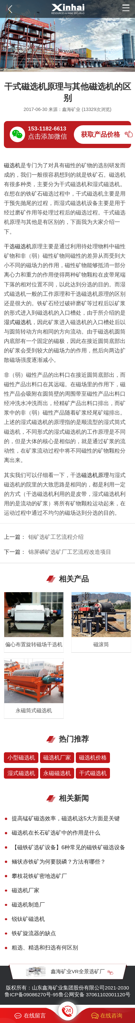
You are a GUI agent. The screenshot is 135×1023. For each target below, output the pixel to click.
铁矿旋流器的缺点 (34, 933)
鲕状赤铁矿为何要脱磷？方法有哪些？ (59, 862)
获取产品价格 (100, 134)
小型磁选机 (21, 758)
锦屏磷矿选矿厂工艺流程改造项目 (69, 552)
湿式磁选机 (18, 322)
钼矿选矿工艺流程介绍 (56, 537)
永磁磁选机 (57, 773)
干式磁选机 (93, 773)
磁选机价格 (93, 758)
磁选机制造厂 (28, 905)
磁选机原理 (95, 475)
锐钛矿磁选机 (28, 919)
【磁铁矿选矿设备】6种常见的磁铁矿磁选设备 (69, 847)
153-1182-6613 (47, 128)
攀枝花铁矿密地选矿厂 (39, 876)
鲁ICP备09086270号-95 (32, 994)
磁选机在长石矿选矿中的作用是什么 (56, 833)
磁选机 (12, 165)
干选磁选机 (18, 246)
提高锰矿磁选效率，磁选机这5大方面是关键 (66, 818)
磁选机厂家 (57, 758)
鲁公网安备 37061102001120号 (94, 994)
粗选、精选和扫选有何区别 (45, 948)
